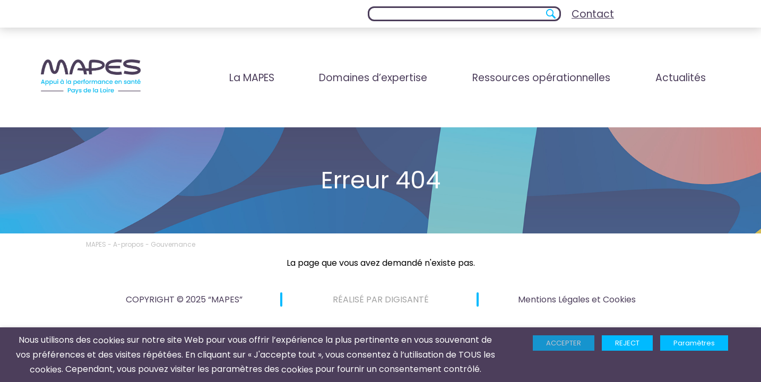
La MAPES (251, 78)
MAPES (96, 244)
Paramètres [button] (694, 343)
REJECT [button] (627, 343)
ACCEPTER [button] (563, 343)
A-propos (128, 244)
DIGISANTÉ (407, 299)
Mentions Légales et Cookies (577, 299)
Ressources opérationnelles (541, 78)
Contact (593, 14)
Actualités (680, 78)
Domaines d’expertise (373, 78)
